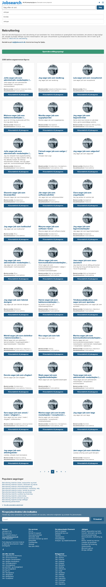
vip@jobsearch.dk (18, 42)
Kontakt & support (35, 533)
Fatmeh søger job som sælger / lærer (53, 152)
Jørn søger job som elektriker (86, 450)
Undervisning (86, 546)
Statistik (58, 535)
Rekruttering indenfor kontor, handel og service (18, 490)
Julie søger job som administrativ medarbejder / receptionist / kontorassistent (17, 153)
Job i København (61, 556)
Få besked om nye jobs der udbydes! (99, 2)
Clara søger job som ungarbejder (82, 193)
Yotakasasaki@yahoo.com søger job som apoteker (85, 301)
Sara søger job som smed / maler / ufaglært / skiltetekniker (16, 415)
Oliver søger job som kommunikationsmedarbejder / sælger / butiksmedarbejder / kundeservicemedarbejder (53, 263)
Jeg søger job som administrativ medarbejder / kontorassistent (17, 262)
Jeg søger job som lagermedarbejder (81, 227)
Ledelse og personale (89, 542)
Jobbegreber (59, 537)
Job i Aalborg (59, 561)
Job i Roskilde (60, 573)
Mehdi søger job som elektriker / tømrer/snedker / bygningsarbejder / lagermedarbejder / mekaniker (18, 338)
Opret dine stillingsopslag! (53, 52)
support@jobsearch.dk (10, 537)
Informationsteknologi (89, 535)
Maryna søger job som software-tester (49, 227)
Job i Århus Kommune (9, 557)
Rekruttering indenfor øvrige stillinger (15, 499)
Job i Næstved (60, 584)
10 (56, 471)
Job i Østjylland (7, 574)
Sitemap (31, 544)
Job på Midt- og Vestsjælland (12, 567)
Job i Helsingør (60, 580)
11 (61, 471)
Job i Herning (59, 576)
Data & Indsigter (60, 531)
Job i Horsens (60, 582)
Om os (31, 531)
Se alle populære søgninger (13, 505)
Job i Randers (60, 565)
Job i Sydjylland (7, 578)
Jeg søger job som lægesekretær (81, 116)
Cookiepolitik (33, 542)
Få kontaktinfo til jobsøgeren (18, 94)
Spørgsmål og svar (61, 533)
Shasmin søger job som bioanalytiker (14, 193)
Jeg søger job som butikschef (17, 226)
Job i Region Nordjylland (10, 561)
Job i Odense (59, 559)
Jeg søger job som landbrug (51, 78)
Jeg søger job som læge (84, 413)
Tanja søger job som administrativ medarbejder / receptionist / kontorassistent (87, 377)
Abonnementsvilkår (35, 535)
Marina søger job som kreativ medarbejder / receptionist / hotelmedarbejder (52, 415)
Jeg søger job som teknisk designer (16, 301)
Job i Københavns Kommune (12, 556)
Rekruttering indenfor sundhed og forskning (17, 494)
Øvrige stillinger (87, 550)
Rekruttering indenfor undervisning (14, 496)
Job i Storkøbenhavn (9, 563)
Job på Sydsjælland (9, 569)
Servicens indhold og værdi (38, 539)
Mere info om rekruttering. (18, 38)
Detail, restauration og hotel (91, 531)
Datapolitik (32, 540)
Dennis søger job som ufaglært (18, 375)
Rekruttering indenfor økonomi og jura (15, 498)
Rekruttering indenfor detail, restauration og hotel (19, 483)
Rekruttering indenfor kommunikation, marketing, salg (20, 488)
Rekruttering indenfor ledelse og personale (17, 492)
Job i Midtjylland (8, 576)
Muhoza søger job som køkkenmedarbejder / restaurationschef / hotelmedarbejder (14, 118)
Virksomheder (60, 539)
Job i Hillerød (59, 574)
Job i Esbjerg (59, 563)
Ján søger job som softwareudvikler (47, 193)
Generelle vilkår (34, 537)
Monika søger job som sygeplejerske (49, 116)
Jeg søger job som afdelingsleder (12, 451)
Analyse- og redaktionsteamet (65, 540)
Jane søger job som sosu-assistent (85, 261)
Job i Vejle (58, 571)
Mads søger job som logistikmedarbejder (48, 376)
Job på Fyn (6, 571)
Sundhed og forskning (89, 544)
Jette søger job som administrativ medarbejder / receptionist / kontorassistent (17, 80)
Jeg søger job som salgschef (86, 151)
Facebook (3, 549)
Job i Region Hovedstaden (11, 559)
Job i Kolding (59, 567)
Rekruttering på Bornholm (11, 501)
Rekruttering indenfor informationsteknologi (17, 486)
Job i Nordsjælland (8, 565)
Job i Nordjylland (8, 573)
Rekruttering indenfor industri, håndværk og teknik (19, 484)
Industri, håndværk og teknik (92, 533)
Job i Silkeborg (60, 569)
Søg (100, 7)
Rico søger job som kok (49, 335)
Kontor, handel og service (90, 540)
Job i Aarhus (59, 557)
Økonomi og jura (87, 548)
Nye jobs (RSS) (34, 546)
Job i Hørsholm (60, 578)
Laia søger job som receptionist (87, 78)
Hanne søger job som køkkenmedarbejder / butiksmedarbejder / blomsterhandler (48, 303)
